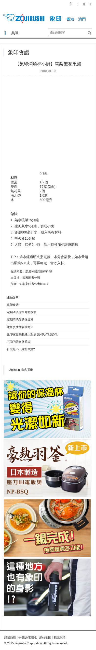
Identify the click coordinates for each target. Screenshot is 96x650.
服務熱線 (10, 637)
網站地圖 (45, 637)
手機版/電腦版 (27, 637)
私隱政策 (59, 637)
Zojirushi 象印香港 (21, 370)
